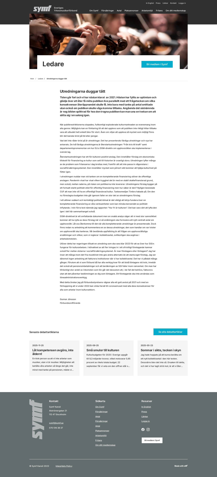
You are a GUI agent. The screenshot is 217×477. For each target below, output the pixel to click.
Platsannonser (132, 10)
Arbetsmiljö (147, 10)
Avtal (119, 10)
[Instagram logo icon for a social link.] (148, 430)
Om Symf (93, 10)
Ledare (40, 79)
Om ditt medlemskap (176, 10)
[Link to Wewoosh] (181, 466)
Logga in (182, 3)
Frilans (159, 10)
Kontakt (173, 3)
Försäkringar (107, 10)
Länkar (165, 3)
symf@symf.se (56, 423)
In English (150, 3)
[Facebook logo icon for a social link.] (142, 430)
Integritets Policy (64, 466)
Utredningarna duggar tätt (57, 79)
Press (158, 3)
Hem (32, 79)
